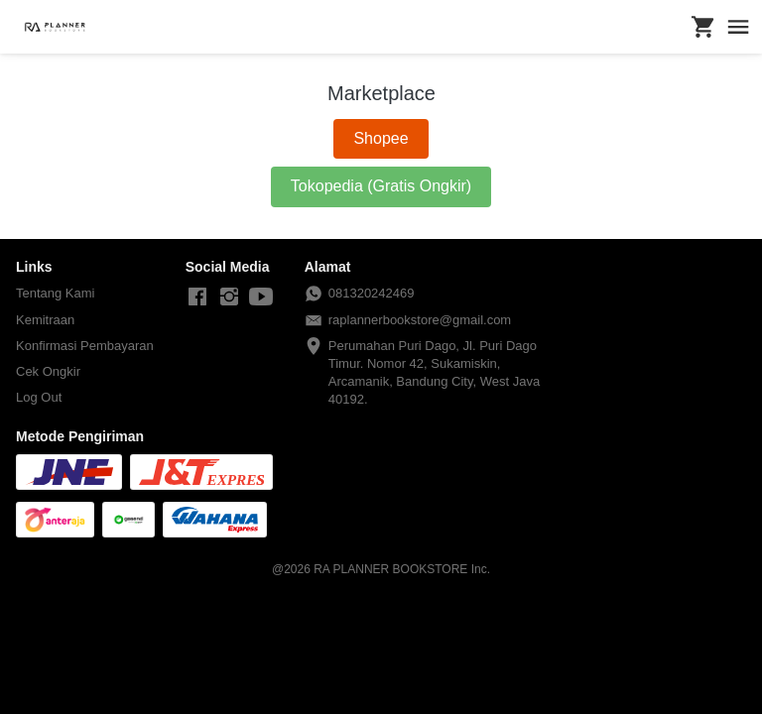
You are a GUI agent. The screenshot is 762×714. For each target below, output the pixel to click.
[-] (197, 297)
